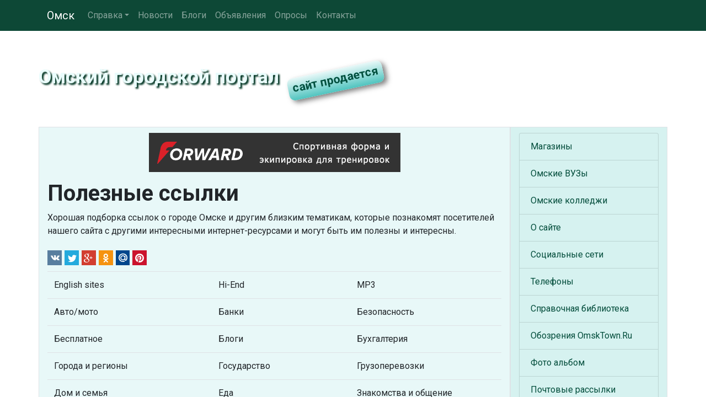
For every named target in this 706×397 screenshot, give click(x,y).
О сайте (546, 227)
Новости (155, 15)
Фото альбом (558, 362)
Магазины (552, 146)
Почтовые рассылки (573, 389)
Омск (60, 15)
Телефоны (552, 281)
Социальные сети (567, 254)
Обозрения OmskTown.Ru (581, 335)
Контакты (336, 15)
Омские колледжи (569, 200)
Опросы (291, 15)
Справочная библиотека (580, 308)
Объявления (240, 15)
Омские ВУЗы (559, 173)
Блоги (193, 15)
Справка (105, 15)
